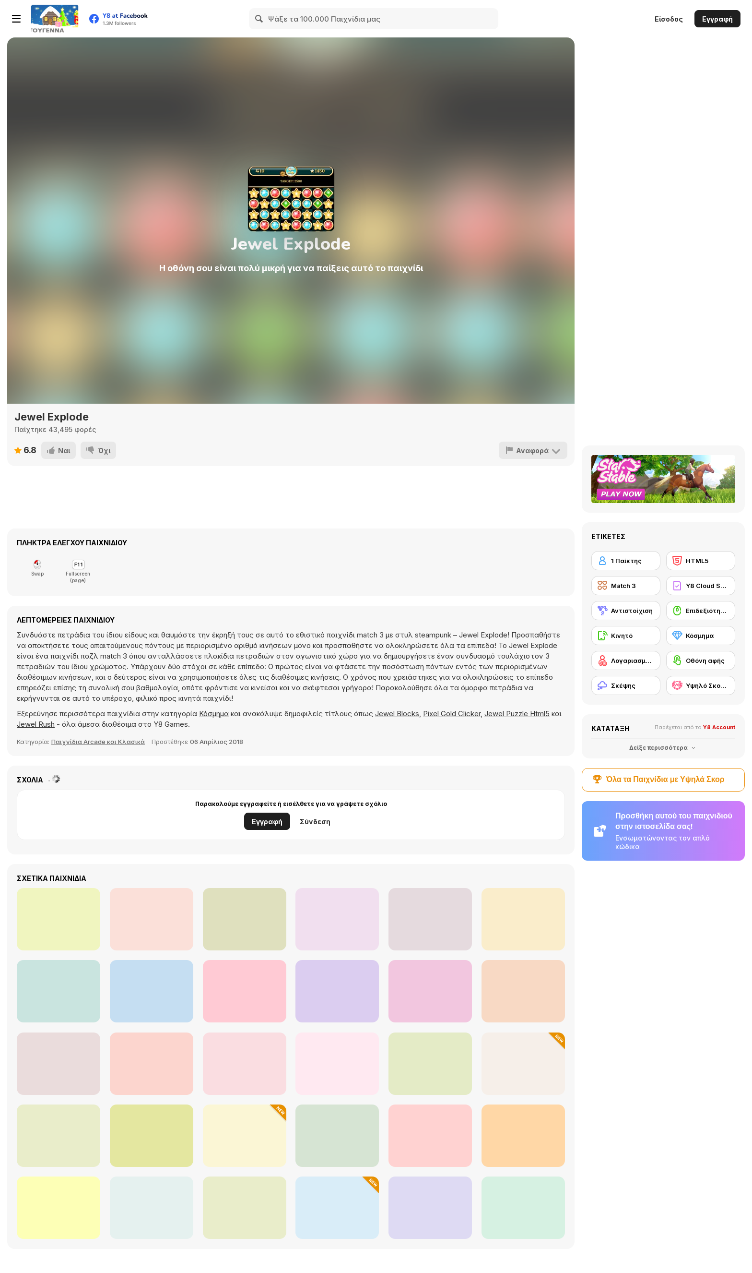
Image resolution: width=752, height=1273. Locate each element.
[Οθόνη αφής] (700, 660)
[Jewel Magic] (58, 991)
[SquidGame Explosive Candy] (337, 991)
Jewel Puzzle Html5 (517, 713)
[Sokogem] (430, 991)
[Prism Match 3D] (337, 1208)
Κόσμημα (214, 713)
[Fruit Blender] (523, 1064)
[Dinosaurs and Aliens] (337, 919)
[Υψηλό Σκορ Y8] (700, 685)
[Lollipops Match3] (151, 919)
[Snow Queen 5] (523, 1208)
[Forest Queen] (151, 1208)
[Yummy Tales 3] (430, 1208)
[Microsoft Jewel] (58, 1064)
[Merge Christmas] (244, 1136)
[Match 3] (625, 585)
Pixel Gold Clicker (452, 713)
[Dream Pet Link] (430, 1064)
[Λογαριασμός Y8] (625, 660)
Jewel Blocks (397, 713)
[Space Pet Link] (430, 1136)
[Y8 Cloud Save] (700, 585)
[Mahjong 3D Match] (337, 1064)
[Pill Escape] (523, 991)
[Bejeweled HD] (244, 1064)
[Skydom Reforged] (337, 1136)
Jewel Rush (36, 724)
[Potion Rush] (523, 1136)
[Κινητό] (625, 635)
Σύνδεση (315, 821)
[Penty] (58, 919)
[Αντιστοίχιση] (625, 610)
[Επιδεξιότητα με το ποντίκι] (700, 610)
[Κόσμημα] (700, 635)
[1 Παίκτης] (625, 560)
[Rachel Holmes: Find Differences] (523, 919)
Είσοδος (669, 19)
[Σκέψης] (625, 685)
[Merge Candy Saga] (244, 919)
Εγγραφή (717, 19)
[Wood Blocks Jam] (58, 1208)
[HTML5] (700, 560)
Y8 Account (719, 727)
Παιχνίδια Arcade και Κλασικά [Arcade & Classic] (98, 741)
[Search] (259, 18)
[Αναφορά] (533, 450)
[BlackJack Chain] (244, 991)
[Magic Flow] (244, 1208)
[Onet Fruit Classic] (430, 919)
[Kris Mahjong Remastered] (151, 1064)
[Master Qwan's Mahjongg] (58, 1136)
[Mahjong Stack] (151, 1136)
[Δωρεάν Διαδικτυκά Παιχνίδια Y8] (55, 18)
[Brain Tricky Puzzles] (151, 991)
